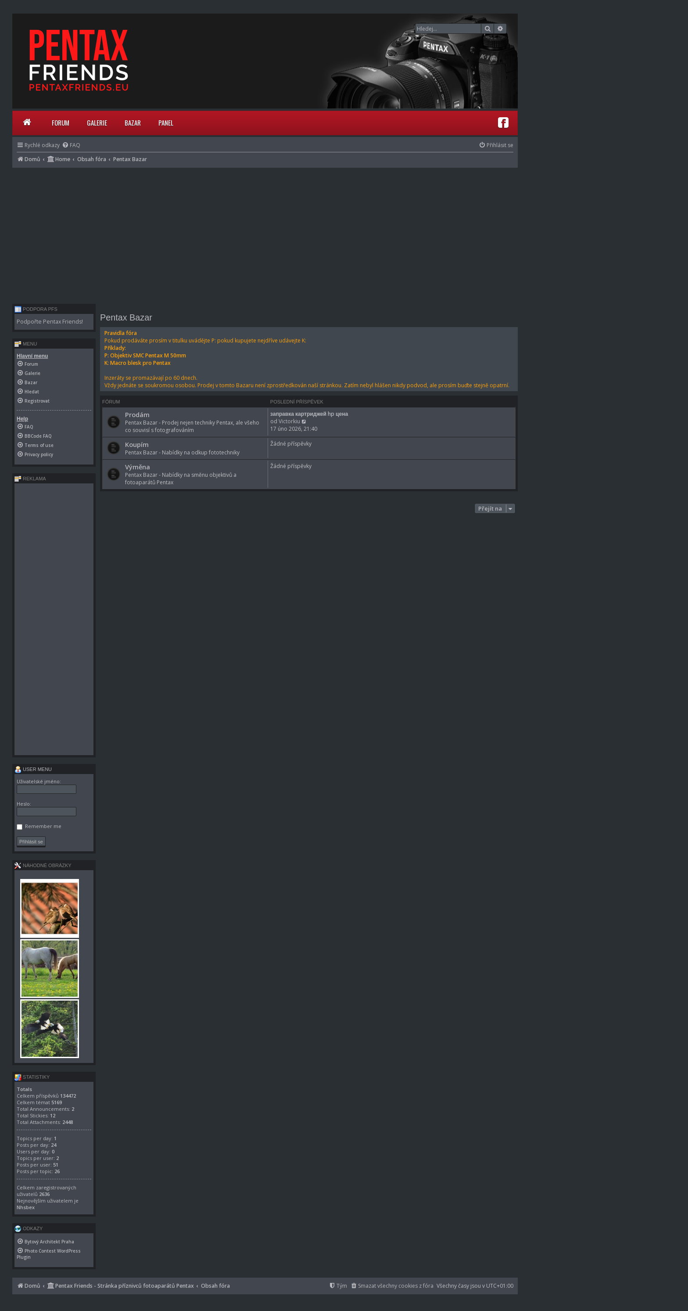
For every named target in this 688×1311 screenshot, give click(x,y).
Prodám (137, 414)
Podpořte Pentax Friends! (50, 321)
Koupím (137, 444)
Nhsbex (26, 1207)
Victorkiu (289, 421)
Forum (60, 122)
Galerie (97, 122)
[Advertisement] (265, 233)
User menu (33, 769)
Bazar (133, 122)
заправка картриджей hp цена (309, 414)
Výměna (137, 466)
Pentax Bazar (126, 317)
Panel (165, 122)
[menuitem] (71, 145)
